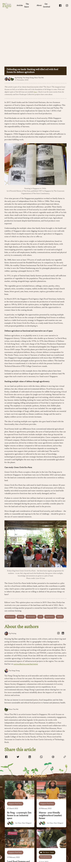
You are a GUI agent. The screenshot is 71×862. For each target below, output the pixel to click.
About (39, 5)
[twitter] (17, 757)
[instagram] (58, 633)
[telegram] (53, 757)
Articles (20, 5)
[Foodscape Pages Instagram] (66, 5)
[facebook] (6, 757)
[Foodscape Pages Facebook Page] (60, 5)
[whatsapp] (41, 757)
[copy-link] (64, 756)
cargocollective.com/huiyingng (26, 664)
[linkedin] (62, 633)
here (35, 92)
